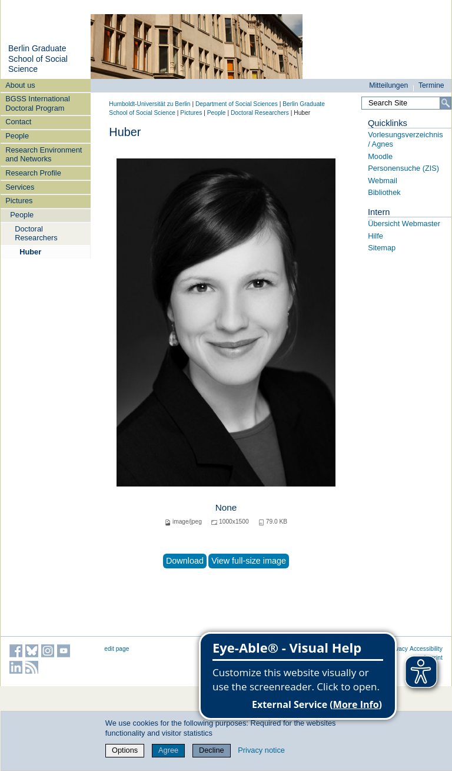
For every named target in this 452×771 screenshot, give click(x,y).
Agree (168, 750)
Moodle (380, 156)
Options (125, 750)
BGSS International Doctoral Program (37, 103)
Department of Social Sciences (236, 104)
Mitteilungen (388, 85)
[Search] (445, 103)
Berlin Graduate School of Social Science (38, 59)
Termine (431, 85)
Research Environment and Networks (43, 154)
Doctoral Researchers (36, 233)
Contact (18, 121)
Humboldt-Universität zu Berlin (149, 104)
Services (19, 187)
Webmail (382, 180)
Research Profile (33, 172)
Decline (211, 750)
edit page (116, 649)
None (226, 507)
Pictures (18, 200)
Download (185, 560)
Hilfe (375, 235)
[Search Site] (406, 103)
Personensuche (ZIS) (403, 168)
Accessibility (426, 649)
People (17, 135)
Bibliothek (384, 192)
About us (20, 85)
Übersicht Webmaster (404, 223)
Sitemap (382, 247)
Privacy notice (261, 750)
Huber (30, 251)
